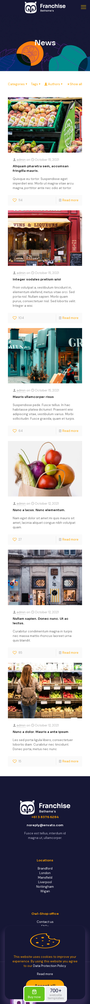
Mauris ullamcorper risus (33, 397)
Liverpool (45, 882)
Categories (18, 84)
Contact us (45, 922)
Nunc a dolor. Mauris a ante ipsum (40, 732)
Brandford (45, 868)
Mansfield (45, 878)
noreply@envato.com (45, 825)
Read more (70, 200)
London (45, 873)
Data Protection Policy (49, 966)
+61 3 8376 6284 (45, 817)
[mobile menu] (83, 7)
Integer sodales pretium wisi (37, 279)
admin (21, 160)
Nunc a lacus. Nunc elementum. (39, 510)
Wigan (45, 891)
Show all (74, 84)
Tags (36, 84)
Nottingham (45, 887)
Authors (53, 84)
